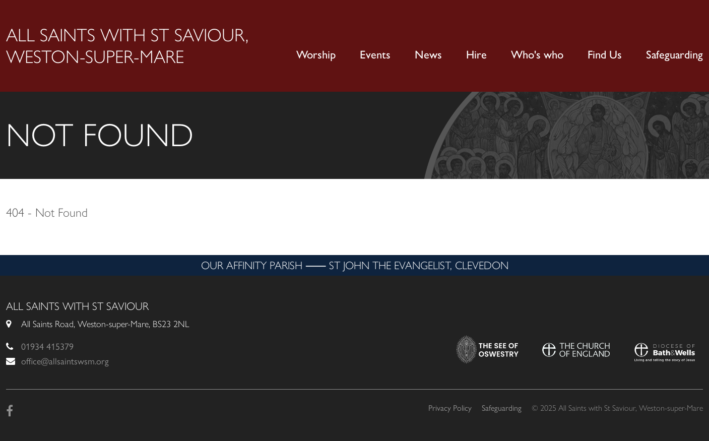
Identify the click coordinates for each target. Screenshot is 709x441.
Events (375, 54)
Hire (476, 54)
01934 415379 (47, 346)
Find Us (605, 54)
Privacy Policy (450, 408)
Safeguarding (674, 54)
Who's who (537, 54)
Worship (316, 54)
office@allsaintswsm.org (65, 361)
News (428, 54)
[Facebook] (9, 411)
